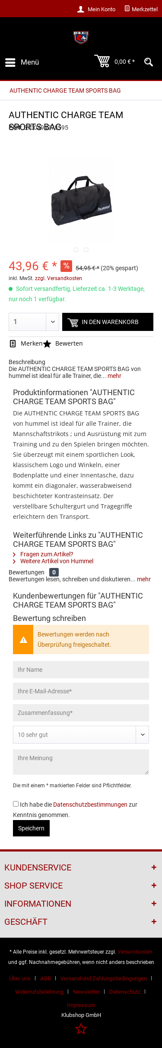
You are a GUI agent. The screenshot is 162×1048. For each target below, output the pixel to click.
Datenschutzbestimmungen (90, 804)
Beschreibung (27, 362)
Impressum (81, 1005)
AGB (45, 978)
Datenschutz (124, 992)
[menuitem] (141, 9)
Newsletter (86, 992)
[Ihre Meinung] (81, 762)
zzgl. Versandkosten (58, 278)
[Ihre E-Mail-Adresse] (81, 691)
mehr (113, 375)
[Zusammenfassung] (81, 712)
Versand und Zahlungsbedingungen (103, 978)
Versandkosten (135, 952)
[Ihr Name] (81, 669)
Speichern (31, 828)
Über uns (20, 978)
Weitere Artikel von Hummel (53, 561)
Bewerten (63, 343)
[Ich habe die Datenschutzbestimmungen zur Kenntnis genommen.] (16, 804)
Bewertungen (26, 572)
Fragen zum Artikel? (43, 554)
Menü (22, 61)
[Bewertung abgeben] (81, 735)
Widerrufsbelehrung (39, 992)
